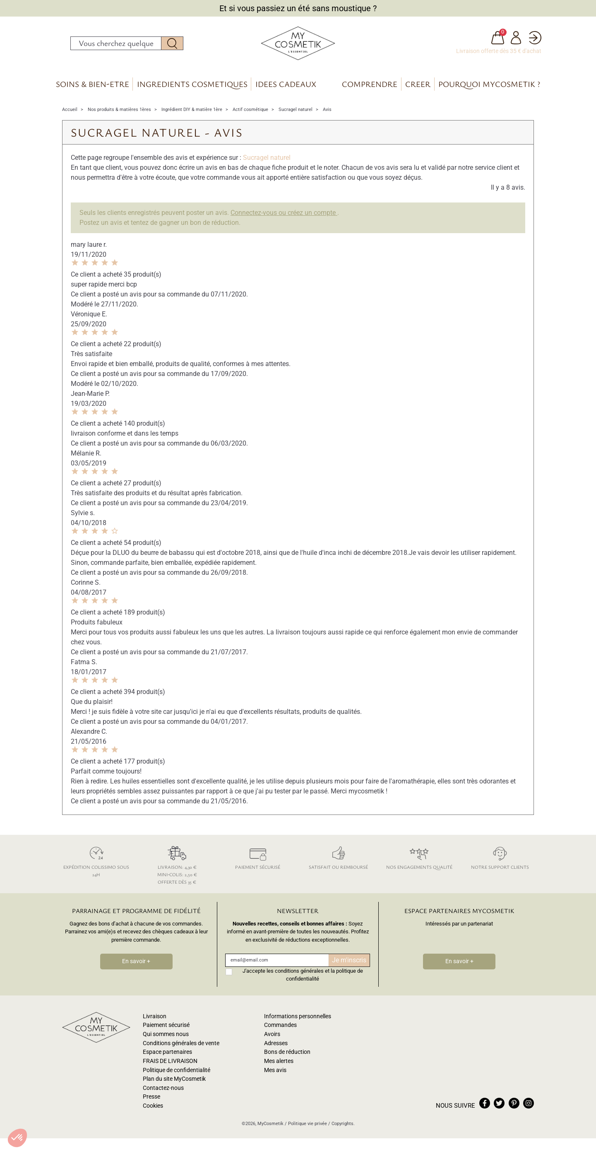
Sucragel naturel (267, 162)
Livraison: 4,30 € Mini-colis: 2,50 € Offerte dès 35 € (177, 868)
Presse (151, 1100)
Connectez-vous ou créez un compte (284, 217)
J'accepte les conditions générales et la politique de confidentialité (303, 978)
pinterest (514, 1106)
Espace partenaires (167, 1056)
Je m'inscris (349, 964)
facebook (484, 1106)
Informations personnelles (297, 1020)
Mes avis (275, 1073)
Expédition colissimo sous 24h (96, 864)
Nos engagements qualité (419, 860)
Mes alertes (278, 1064)
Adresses (276, 1047)
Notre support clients (500, 860)
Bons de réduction (287, 1056)
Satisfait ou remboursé (338, 860)
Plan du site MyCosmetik (174, 1082)
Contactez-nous (163, 1091)
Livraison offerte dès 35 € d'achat (498, 53)
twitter (499, 1106)
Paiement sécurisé (257, 860)
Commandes (280, 1029)
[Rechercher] (115, 45)
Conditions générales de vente (181, 1047)
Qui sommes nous (166, 1037)
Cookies (153, 1109)
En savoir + (136, 965)
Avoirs (272, 1037)
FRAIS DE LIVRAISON (170, 1064)
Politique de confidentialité (176, 1073)
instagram (528, 1106)
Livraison (154, 1020)
